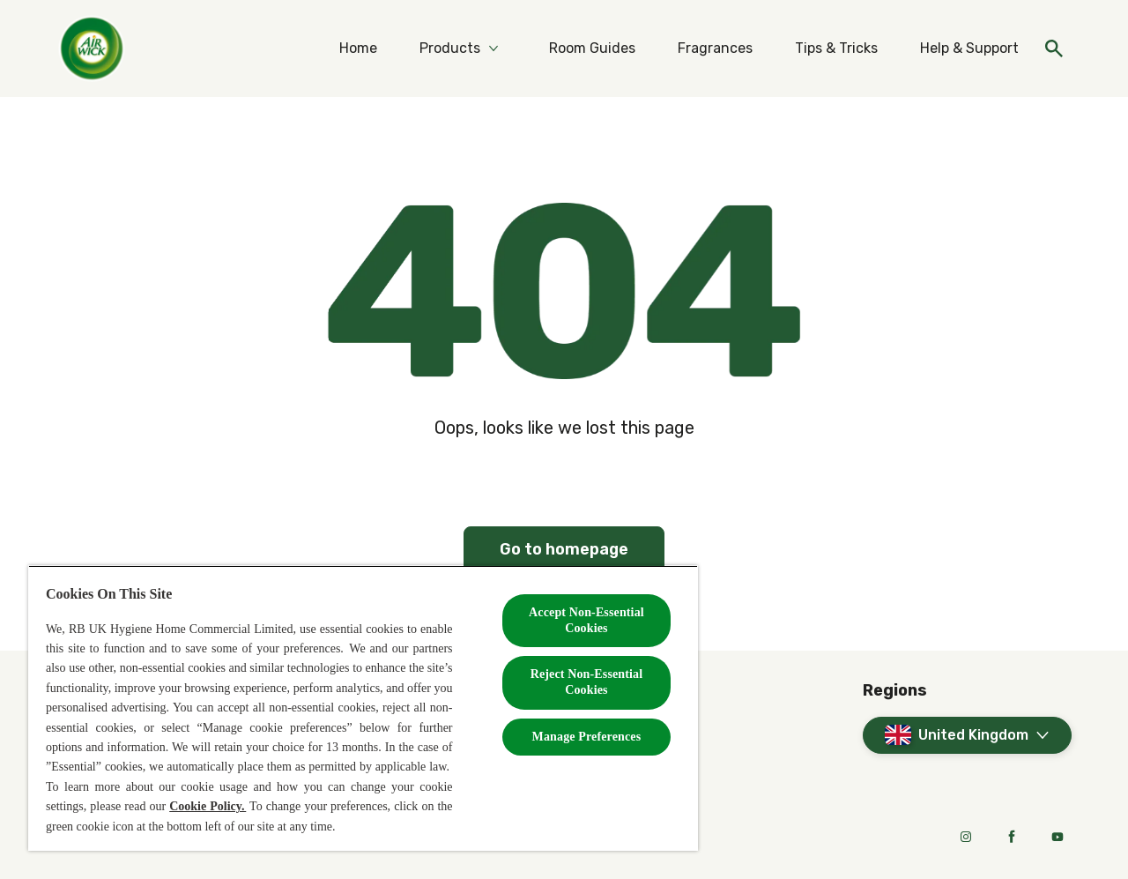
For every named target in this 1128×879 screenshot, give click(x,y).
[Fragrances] (715, 48)
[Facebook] (1012, 837)
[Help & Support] (969, 48)
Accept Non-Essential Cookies (586, 620)
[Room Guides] (592, 48)
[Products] (449, 48)
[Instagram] (966, 837)
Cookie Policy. (207, 806)
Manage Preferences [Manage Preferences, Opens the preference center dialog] (587, 736)
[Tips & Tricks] (836, 48)
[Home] (91, 48)
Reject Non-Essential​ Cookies (587, 681)
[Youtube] (1057, 837)
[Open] (1054, 48)
